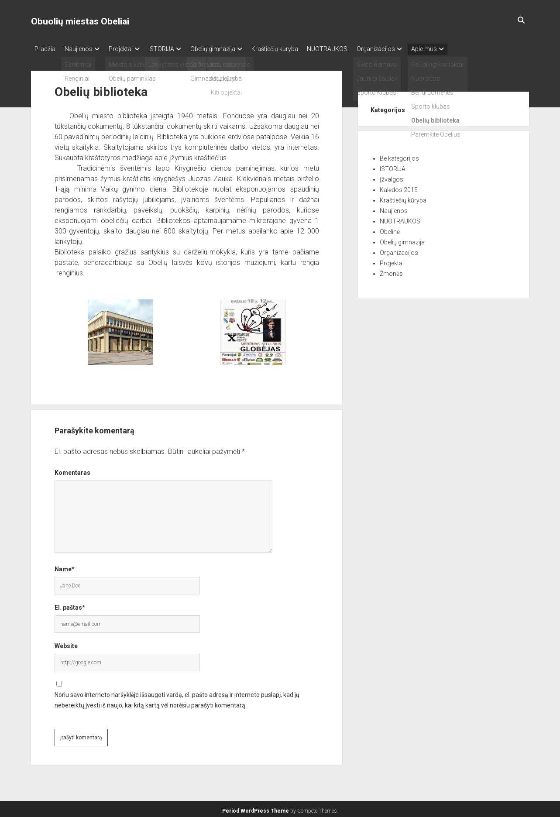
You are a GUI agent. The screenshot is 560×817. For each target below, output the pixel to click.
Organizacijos (404, 48)
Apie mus (456, 48)
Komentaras (72, 470)
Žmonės (391, 271)
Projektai (129, 48)
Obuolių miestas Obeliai (80, 21)
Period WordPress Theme (255, 808)
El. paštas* (70, 604)
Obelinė (390, 229)
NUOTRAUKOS (351, 48)
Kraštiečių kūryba (294, 48)
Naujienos (82, 48)
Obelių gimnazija (228, 48)
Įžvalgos (391, 176)
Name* (65, 566)
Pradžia (44, 48)
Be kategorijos (399, 155)
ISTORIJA (173, 48)
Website (66, 643)
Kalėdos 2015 (399, 187)
